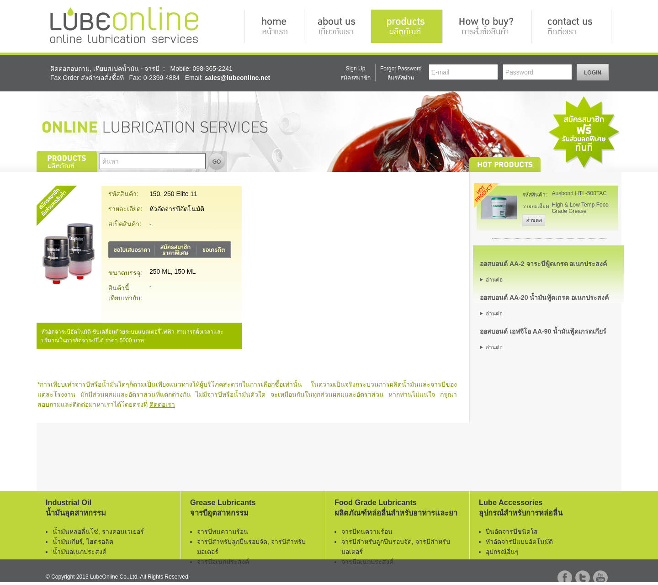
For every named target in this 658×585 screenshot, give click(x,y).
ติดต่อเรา (162, 404)
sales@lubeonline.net (238, 77)
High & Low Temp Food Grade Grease (580, 208)
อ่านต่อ (494, 280)
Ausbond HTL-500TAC (579, 193)
